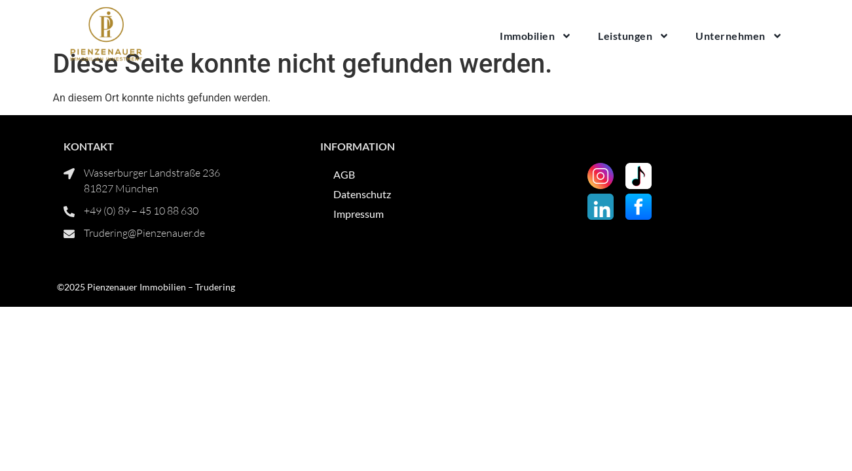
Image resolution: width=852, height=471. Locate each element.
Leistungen (633, 36)
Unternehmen (739, 36)
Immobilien (536, 36)
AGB (344, 203)
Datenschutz (362, 223)
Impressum (358, 242)
